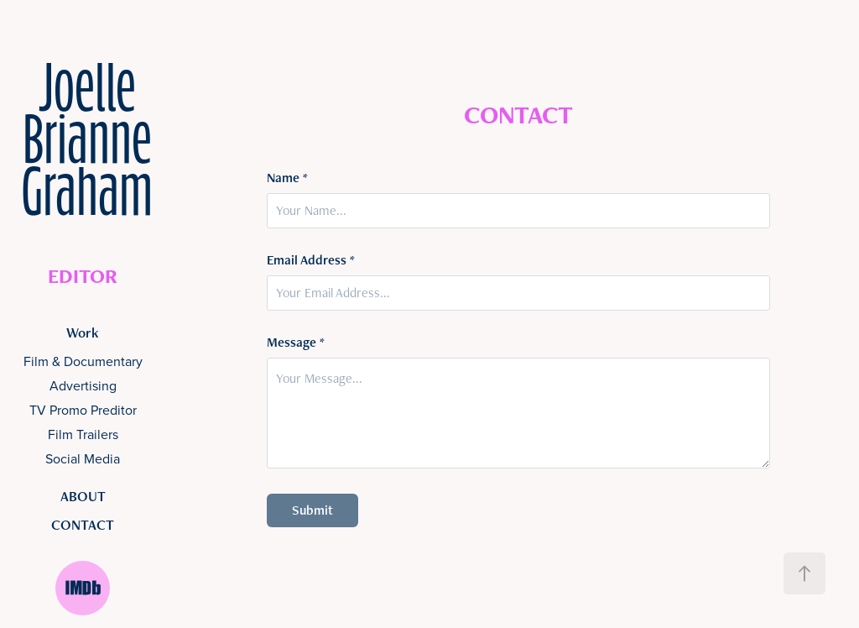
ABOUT (83, 496)
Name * (287, 178)
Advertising (83, 385)
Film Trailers (83, 434)
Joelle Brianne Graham (92, 145)
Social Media (82, 458)
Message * (296, 342)
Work (82, 332)
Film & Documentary (83, 361)
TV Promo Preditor (83, 409)
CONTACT (82, 524)
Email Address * (311, 260)
